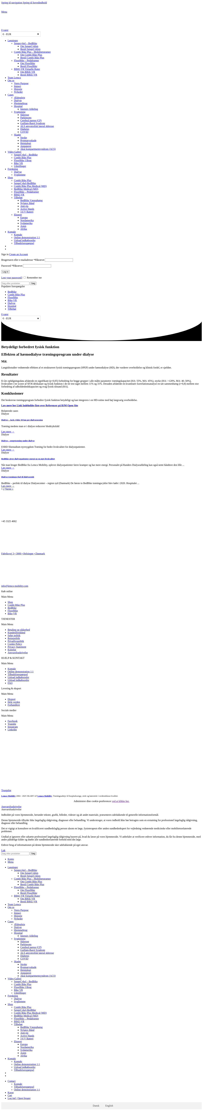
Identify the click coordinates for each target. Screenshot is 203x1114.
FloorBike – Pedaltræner (26, 60)
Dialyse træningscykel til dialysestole (17, 477)
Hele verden (14, 702)
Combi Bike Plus (22, 157)
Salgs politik (14, 635)
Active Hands (27, 209)
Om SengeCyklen (29, 46)
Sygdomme (20, 112)
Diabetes (24, 129)
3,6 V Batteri (26, 211)
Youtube (12, 724)
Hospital (18, 106)
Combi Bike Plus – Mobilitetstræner (32, 52)
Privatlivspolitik (16, 641)
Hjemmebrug (20, 103)
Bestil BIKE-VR (28, 74)
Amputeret (25, 146)
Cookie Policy (15, 644)
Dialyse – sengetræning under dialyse (18, 440)
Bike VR (18, 163)
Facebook (12, 721)
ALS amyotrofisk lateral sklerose (37, 126)
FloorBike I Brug (22, 160)
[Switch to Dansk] (94, 1106)
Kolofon (12, 649)
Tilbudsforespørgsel (24, 243)
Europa (24, 217)
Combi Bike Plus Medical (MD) (30, 186)
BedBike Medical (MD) (26, 189)
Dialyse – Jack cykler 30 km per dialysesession (22, 420)
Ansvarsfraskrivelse (18, 652)
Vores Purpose (21, 83)
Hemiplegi (25, 143)
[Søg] (15, 283)
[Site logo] (21, 9)
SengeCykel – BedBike (26, 154)
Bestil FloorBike (28, 66)
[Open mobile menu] (4, 11)
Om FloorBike (27, 63)
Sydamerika (26, 223)
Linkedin (12, 729)
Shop (10, 602)
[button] (101, 596)
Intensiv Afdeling (29, 109)
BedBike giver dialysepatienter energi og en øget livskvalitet (28, 459)
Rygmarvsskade (28, 140)
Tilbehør (18, 197)
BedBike (12, 291)
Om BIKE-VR (27, 72)
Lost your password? (11, 277)
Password (11, 265)
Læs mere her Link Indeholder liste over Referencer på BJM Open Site (39, 405)
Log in (5, 272)
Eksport (18, 214)
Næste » (9, 489)
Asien (23, 226)
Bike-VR (12, 300)
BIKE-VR (19, 194)
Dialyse (18, 100)
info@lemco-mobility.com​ (14, 586)
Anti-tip (24, 206)
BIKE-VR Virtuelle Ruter (27, 69)
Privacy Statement (17, 646)
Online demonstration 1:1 (27, 237)
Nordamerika (27, 220)
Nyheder (18, 92)
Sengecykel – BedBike (25, 43)
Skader (17, 134)
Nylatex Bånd (27, 203)
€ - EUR (7, 34)
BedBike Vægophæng (31, 200)
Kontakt (18, 234)
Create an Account (18, 254)
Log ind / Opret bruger (19, 1098)
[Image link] (9, 740)
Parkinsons (25, 117)
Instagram (13, 726)
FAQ (10, 683)
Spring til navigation (12, 2)
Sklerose (24, 114)
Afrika (23, 229)
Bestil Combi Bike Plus (32, 57)
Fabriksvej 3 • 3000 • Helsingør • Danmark (23, 553)
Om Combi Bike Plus (31, 54)
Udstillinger (20, 166)
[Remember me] (25, 277)
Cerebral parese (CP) (31, 120)
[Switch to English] (105, 249)
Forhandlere (14, 705)
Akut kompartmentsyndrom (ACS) (38, 149)
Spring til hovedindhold (35, 2)
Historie (18, 89)
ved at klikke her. (120, 801)
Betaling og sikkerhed (19, 629)
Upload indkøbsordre (25, 240)
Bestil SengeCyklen (30, 49)
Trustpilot (6, 790)
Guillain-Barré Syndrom (32, 123)
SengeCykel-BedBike (25, 183)
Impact (17, 86)
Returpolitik (14, 638)
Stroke (23, 137)
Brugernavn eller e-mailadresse (22, 260)
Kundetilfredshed (16, 632)
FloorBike (13, 297)
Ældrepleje (19, 97)
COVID (24, 132)
